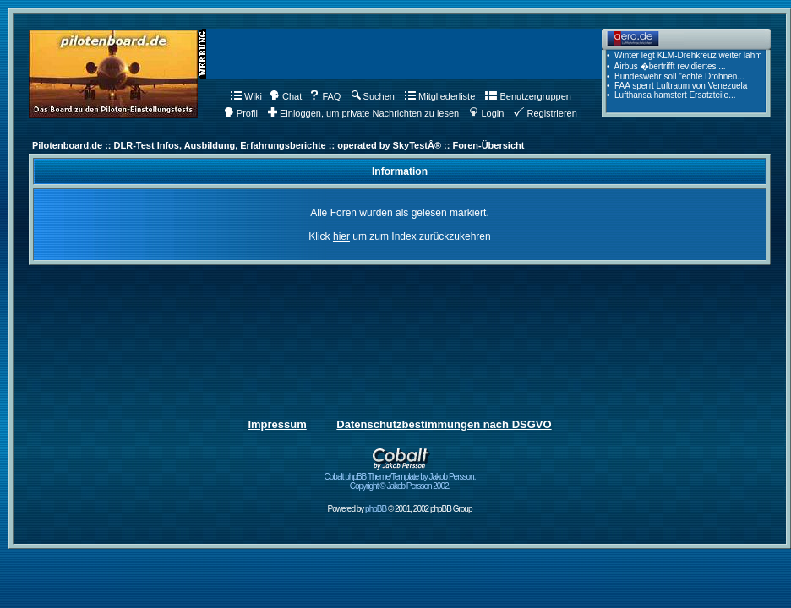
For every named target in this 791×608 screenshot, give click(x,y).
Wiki (246, 96)
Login (486, 113)
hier (341, 236)
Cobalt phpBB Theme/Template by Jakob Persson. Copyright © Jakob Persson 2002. (400, 477)
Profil (241, 113)
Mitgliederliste (440, 96)
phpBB (375, 508)
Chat (286, 96)
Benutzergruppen (527, 96)
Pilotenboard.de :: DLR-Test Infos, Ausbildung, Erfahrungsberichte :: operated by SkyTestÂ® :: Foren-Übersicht (278, 145)
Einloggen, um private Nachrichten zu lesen (363, 113)
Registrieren (545, 113)
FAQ (325, 96)
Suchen (373, 96)
